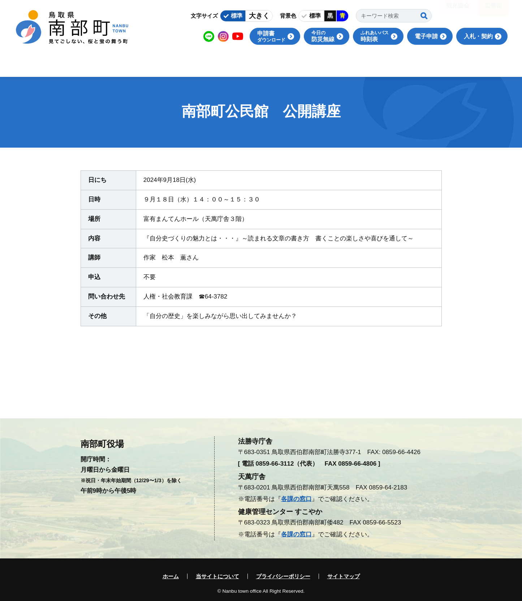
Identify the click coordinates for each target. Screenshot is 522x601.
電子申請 (426, 36)
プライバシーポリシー (283, 576)
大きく (259, 15)
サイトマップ (343, 576)
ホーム (171, 576)
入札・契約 (478, 36)
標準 (236, 16)
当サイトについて (217, 576)
